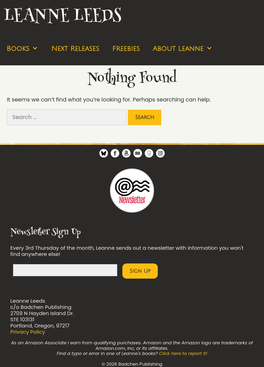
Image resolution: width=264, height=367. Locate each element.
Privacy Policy (27, 331)
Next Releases (75, 49)
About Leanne (186, 49)
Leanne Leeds (62, 16)
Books (26, 49)
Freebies (126, 49)
